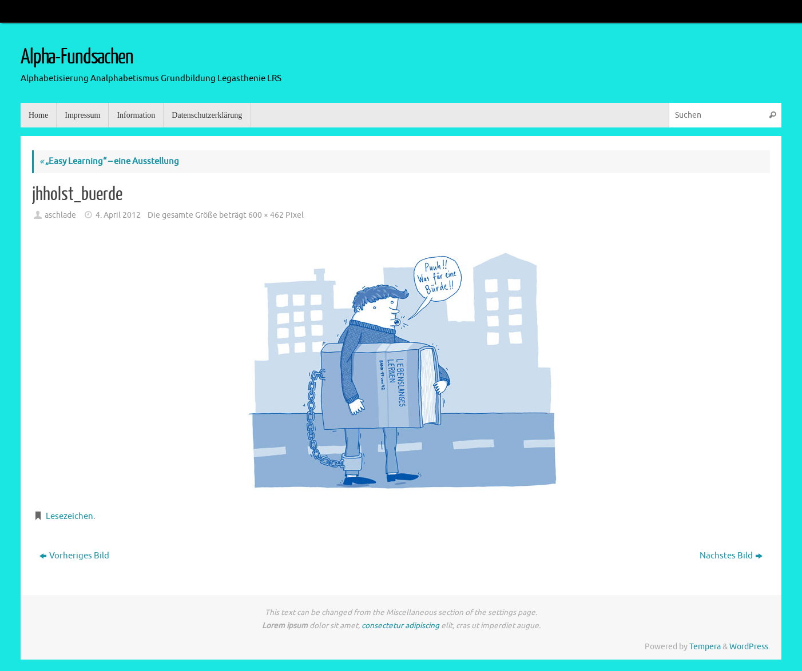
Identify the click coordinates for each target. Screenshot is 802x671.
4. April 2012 (118, 215)
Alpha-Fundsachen (77, 57)
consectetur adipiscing (400, 625)
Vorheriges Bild (74, 555)
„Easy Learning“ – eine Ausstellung (109, 161)
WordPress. (749, 647)
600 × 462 (266, 215)
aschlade (60, 215)
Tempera (705, 647)
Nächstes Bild (731, 555)
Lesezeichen (69, 516)
